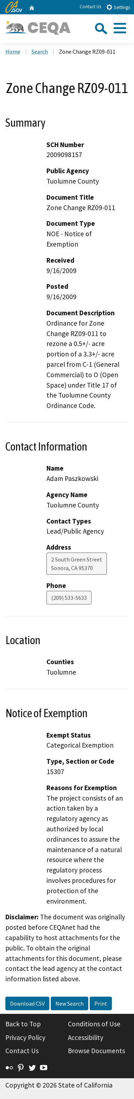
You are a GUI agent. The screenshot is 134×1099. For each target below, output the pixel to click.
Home (12, 51)
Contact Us (90, 7)
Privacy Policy (25, 1037)
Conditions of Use (94, 1024)
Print (100, 1003)
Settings (118, 7)
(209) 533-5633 (69, 597)
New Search (69, 1003)
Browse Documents (96, 1050)
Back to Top (23, 1024)
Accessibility (85, 1037)
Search (39, 51)
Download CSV (27, 1003)
